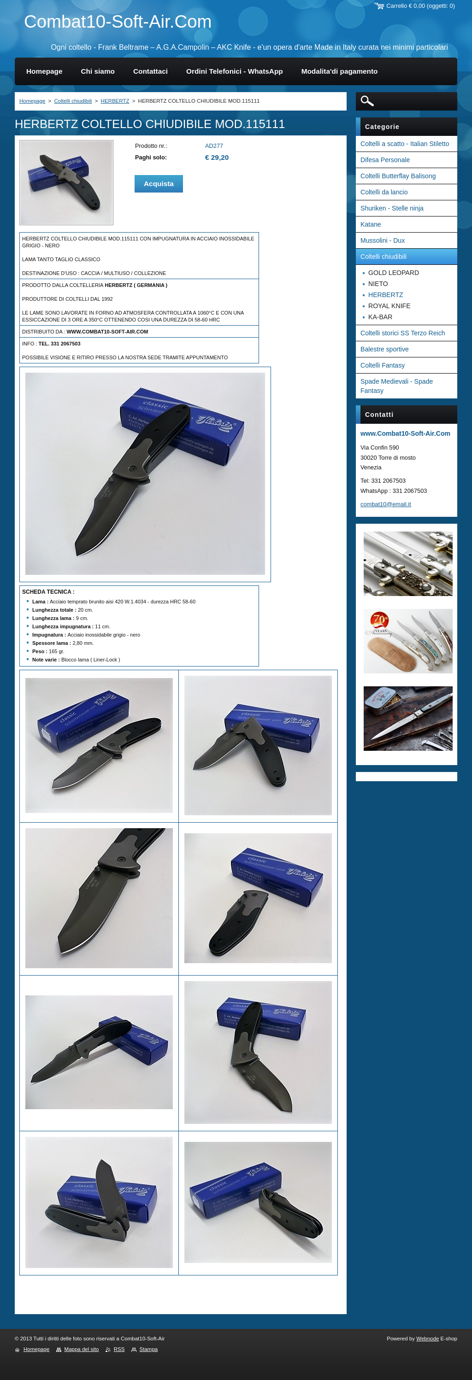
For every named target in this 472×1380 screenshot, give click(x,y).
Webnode (427, 1338)
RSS (119, 1349)
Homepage (32, 101)
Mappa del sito (82, 1349)
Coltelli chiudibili (73, 101)
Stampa (149, 1349)
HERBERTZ (115, 101)
